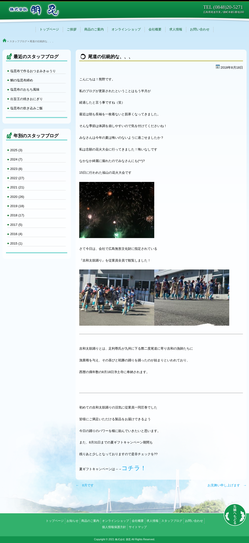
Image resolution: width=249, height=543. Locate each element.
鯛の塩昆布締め (21, 80)
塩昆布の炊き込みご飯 (26, 108)
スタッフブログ (18, 41)
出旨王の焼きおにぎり (26, 99)
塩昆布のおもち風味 (25, 89)
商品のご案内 (94, 29)
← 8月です (85, 485)
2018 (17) (17, 215)
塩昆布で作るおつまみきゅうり (33, 71)
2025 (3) (16, 150)
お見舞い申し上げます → (227, 485)
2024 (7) (16, 159)
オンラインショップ (126, 29)
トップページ (49, 29)
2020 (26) (17, 197)
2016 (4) (16, 234)
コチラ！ (134, 468)
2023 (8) (16, 169)
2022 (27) (17, 178)
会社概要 (155, 29)
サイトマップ (138, 527)
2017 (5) (16, 225)
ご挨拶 (71, 29)
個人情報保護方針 (114, 527)
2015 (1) (16, 243)
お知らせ (72, 521)
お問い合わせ (200, 29)
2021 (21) (17, 187)
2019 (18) (17, 206)
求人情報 (175, 29)
